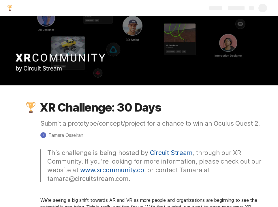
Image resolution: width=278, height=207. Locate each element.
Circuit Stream (171, 152)
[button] (30, 107)
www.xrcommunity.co (112, 170)
